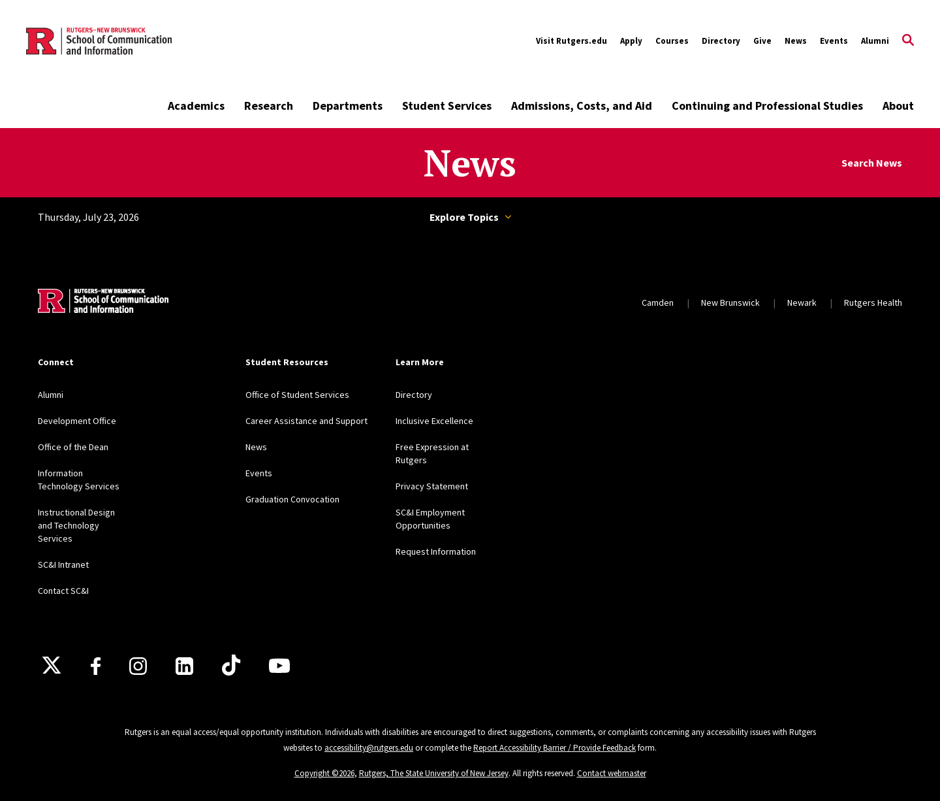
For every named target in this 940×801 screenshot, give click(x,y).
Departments (348, 105)
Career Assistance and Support (306, 421)
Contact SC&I (63, 591)
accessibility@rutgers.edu (368, 747)
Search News (871, 163)
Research (268, 105)
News (796, 40)
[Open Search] (908, 41)
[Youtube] (279, 666)
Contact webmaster (611, 773)
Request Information (436, 551)
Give (762, 40)
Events (834, 40)
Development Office (77, 421)
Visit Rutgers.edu (571, 40)
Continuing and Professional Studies (767, 105)
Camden (658, 302)
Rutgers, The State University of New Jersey (434, 773)
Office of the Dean (73, 447)
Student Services (447, 105)
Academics (196, 105)
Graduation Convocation (292, 499)
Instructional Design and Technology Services (76, 525)
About (898, 105)
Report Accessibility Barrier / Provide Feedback (554, 747)
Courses (672, 40)
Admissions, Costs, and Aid (581, 105)
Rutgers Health (873, 302)
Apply (631, 40)
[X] (51, 666)
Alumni (875, 40)
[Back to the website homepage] (99, 41)
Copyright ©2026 (324, 773)
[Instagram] (138, 666)
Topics (508, 217)
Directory (721, 40)
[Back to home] (103, 302)
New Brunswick (730, 302)
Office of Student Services (297, 394)
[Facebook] (96, 666)
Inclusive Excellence (434, 421)
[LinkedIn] (184, 666)
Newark (802, 302)
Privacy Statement (432, 486)
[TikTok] (231, 666)
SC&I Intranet (63, 564)
